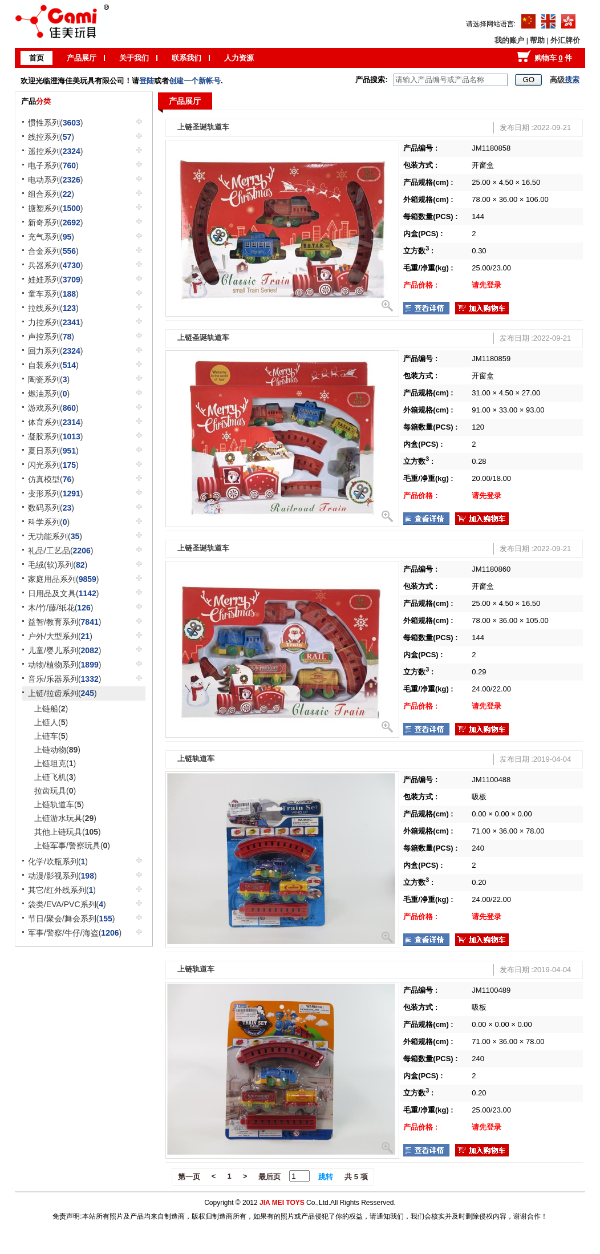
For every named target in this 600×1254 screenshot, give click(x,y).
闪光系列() (53, 465)
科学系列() (49, 522)
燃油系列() (49, 393)
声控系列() (51, 336)
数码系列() (51, 507)
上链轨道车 (195, 758)
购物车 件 (553, 58)
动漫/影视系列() (62, 875)
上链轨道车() (59, 804)
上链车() (51, 736)
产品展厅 (81, 58)
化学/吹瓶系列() (58, 861)
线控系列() (51, 136)
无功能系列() (55, 536)
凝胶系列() (55, 436)
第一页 (189, 1176)
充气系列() (51, 236)
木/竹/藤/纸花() (60, 607)
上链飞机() (55, 777)
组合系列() (51, 194)
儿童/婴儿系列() (64, 650)
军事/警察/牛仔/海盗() (74, 932)
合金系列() (53, 251)
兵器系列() (55, 265)
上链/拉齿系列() (62, 693)
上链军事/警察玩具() (72, 845)
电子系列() (53, 165)
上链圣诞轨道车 (203, 127)
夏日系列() (53, 450)
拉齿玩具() (55, 790)
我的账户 (509, 40)
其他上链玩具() (67, 831)
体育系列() (55, 422)
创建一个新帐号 (195, 80)
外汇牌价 (565, 40)
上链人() (51, 722)
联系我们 (186, 58)
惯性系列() (55, 122)
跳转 (325, 1176)
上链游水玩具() (65, 818)
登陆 (146, 80)
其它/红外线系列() (62, 890)
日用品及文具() (63, 593)
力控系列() (55, 322)
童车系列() (53, 293)
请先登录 (486, 285)
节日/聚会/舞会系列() (71, 918)
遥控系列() (55, 151)
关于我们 (134, 58)
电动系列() (55, 179)
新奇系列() (55, 222)
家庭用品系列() (63, 579)
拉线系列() (53, 308)
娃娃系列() (55, 279)
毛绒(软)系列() (57, 564)
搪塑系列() (55, 208)
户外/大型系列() (60, 636)
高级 (564, 79)
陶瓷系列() (49, 379)
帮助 (537, 40)
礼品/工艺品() (60, 550)
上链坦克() (55, 763)
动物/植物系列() (64, 664)
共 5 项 (355, 1176)
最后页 (269, 1176)
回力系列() (55, 350)
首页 (36, 58)
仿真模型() (51, 479)
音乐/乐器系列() (64, 678)
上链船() (51, 708)
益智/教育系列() (64, 621)
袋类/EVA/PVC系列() (67, 904)
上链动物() (57, 749)
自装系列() (53, 365)
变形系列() (55, 493)
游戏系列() (53, 407)
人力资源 (239, 58)
